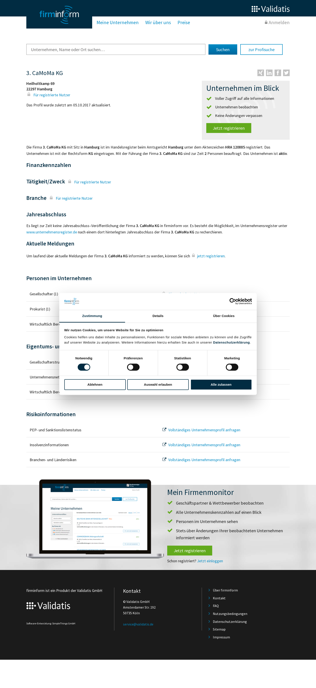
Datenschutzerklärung (231, 342)
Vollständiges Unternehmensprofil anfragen (200, 429)
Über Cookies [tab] (224, 316)
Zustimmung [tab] (92, 316)
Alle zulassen (221, 384)
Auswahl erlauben (158, 384)
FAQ (216, 606)
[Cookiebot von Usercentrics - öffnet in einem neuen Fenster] (233, 301)
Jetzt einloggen (210, 560)
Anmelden (279, 22)
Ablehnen (94, 384)
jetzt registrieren (208, 255)
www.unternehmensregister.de (51, 232)
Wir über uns (158, 22)
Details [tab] (158, 316)
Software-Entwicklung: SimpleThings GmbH (50, 623)
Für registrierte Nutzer (48, 94)
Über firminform (225, 590)
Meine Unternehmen (118, 22)
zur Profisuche (261, 49)
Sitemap (219, 629)
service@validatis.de (138, 624)
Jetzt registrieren (229, 128)
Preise (184, 22)
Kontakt (219, 598)
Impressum (221, 637)
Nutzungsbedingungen (230, 613)
